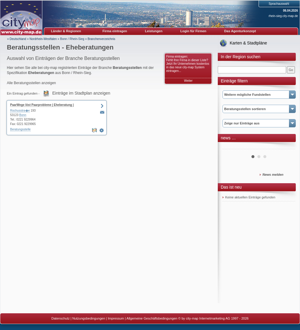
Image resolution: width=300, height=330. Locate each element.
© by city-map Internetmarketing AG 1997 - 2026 (213, 318)
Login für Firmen (193, 31)
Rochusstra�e (20, 110)
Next (287, 147)
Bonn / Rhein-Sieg (72, 39)
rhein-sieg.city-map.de (283, 16)
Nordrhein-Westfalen (43, 39)
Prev (230, 147)
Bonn (22, 115)
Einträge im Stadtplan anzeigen (81, 93)
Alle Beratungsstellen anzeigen (31, 83)
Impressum (116, 318)
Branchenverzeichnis (101, 39)
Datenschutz (61, 318)
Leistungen (154, 31)
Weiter (188, 80)
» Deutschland (16, 39)
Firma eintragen (114, 31)
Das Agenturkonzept (240, 31)
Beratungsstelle (20, 129)
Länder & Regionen (66, 31)
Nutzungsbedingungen (88, 318)
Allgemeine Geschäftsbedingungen (152, 318)
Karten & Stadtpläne (248, 43)
